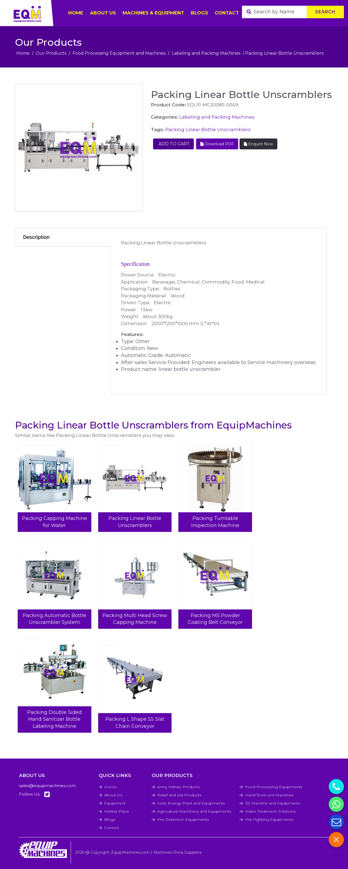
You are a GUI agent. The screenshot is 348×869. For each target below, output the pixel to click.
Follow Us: (34, 794)
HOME (75, 13)
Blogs (199, 13)
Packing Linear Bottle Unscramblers (208, 129)
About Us (113, 795)
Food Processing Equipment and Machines (119, 53)
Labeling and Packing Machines (206, 53)
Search (325, 11)
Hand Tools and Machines (269, 795)
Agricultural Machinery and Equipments (194, 811)
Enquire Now (258, 143)
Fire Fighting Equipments (269, 819)
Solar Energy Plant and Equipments (191, 803)
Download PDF (217, 143)
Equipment (115, 803)
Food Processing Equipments (273, 786)
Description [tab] (36, 237)
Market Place (116, 811)
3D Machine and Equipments (272, 803)
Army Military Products (178, 786)
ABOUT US (103, 13)
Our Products (51, 53)
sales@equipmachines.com (47, 785)
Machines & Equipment (153, 13)
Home (23, 53)
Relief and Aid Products (179, 795)
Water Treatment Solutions (270, 811)
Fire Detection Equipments (183, 819)
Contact (227, 13)
